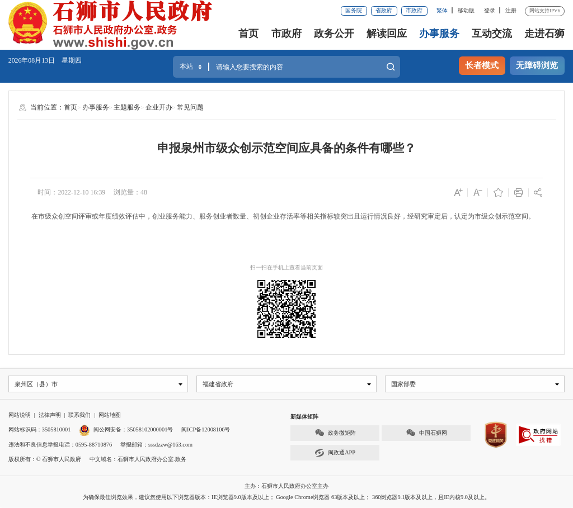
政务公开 (334, 33)
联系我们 (79, 415)
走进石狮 (544, 33)
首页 (248, 33)
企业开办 (158, 107)
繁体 (442, 10)
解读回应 (387, 33)
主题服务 (127, 107)
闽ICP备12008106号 (205, 430)
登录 (489, 10)
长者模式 (482, 65)
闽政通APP (334, 453)
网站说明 (19, 415)
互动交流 (492, 33)
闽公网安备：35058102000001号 (126, 430)
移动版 (466, 10)
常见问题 (190, 107)
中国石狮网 (426, 433)
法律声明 (50, 415)
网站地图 (109, 415)
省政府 (383, 10)
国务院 (353, 10)
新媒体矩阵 (304, 417)
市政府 (414, 10)
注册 (510, 10)
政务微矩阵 (335, 433)
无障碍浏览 (537, 65)
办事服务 (439, 33)
